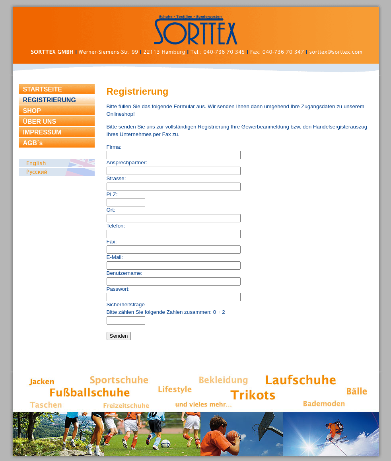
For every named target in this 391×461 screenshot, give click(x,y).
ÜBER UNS (39, 121)
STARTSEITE (42, 89)
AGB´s (33, 143)
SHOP (32, 110)
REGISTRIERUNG (49, 100)
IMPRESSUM (42, 132)
